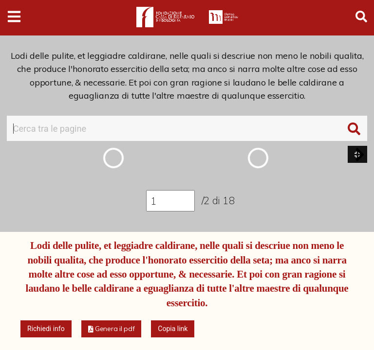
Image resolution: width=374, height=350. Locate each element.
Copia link (172, 328)
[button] (360, 154)
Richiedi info (46, 328)
